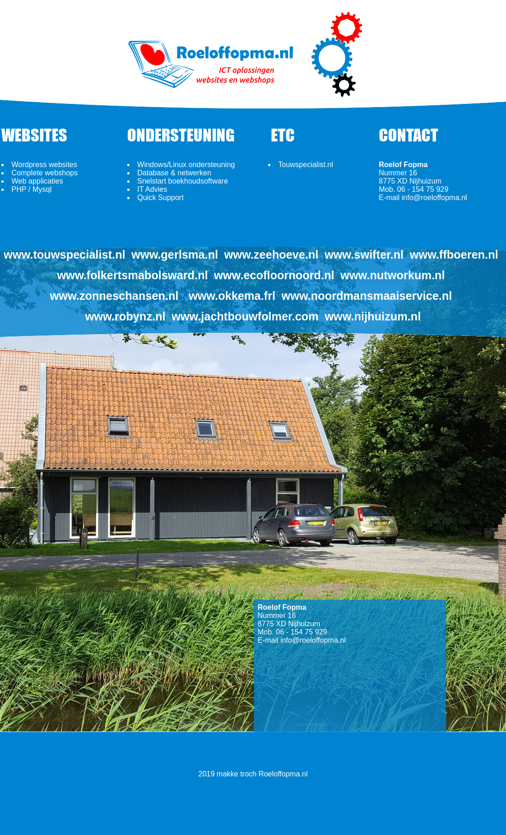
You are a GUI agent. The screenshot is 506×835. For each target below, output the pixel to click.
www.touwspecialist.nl (64, 254)
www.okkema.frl (231, 295)
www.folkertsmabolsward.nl (132, 275)
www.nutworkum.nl (392, 275)
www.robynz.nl (125, 316)
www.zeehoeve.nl (271, 254)
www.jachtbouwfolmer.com (245, 316)
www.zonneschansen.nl (114, 295)
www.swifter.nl (364, 254)
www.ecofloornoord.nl (274, 275)
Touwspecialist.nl (305, 164)
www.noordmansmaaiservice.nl (366, 295)
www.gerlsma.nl (174, 254)
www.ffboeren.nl (453, 254)
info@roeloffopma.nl (434, 197)
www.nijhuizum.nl (373, 316)
